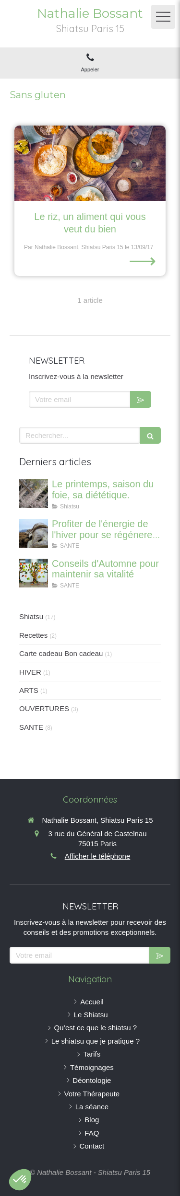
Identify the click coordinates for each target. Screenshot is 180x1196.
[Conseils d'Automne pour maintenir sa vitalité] (33, 573)
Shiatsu (31, 616)
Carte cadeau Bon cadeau (61, 653)
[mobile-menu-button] (163, 17)
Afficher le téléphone (98, 856)
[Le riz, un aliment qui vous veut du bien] (90, 163)
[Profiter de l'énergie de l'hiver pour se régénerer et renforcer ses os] (33, 533)
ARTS (28, 690)
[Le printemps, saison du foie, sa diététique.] (33, 493)
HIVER (30, 672)
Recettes (33, 635)
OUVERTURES (44, 708)
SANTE (31, 727)
